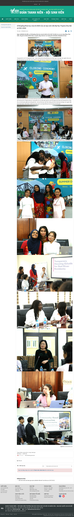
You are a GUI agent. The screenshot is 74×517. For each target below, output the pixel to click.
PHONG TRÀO (55, 19)
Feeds (11, 514)
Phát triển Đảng (33, 495)
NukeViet (61, 515)
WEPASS (32, 487)
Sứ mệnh (3, 489)
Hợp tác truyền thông (6, 27)
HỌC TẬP (46, 19)
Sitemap (7, 514)
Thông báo (17, 490)
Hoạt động (17, 497)
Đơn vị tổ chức (4, 492)
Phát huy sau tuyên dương (20, 500)
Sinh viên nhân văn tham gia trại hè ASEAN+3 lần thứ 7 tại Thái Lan (34, 480)
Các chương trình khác (34, 490)
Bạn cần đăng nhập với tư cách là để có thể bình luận (36, 470)
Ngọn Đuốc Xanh (33, 489)
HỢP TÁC (63, 19)
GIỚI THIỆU (9, 19)
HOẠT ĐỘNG (24, 19)
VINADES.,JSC (70, 515)
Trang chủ (2, 514)
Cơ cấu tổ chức (4, 490)
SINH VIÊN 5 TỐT (19, 494)
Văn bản (31, 498)
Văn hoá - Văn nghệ (48, 487)
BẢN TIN (16, 19)
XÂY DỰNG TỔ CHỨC (36, 19)
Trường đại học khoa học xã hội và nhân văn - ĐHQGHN (35, 1)
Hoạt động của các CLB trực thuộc (66, 490)
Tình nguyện (46, 490)
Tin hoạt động (18, 487)
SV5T (70, 19)
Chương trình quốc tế (6, 24)
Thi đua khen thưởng (34, 500)
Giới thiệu (4, 486)
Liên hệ (35, 4)
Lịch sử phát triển (4, 487)
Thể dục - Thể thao (48, 489)
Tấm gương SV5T (19, 498)
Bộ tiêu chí (17, 495)
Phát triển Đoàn (33, 497)
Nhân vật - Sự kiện (19, 489)
